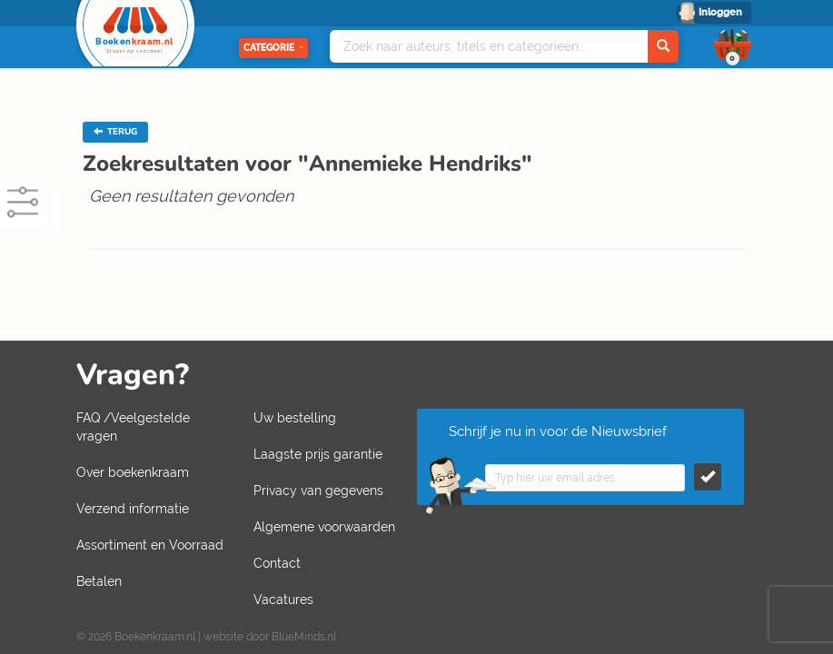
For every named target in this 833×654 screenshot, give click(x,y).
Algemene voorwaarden (324, 527)
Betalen (99, 581)
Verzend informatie (132, 508)
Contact (277, 563)
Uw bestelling (294, 418)
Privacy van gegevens (318, 490)
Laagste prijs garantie (317, 454)
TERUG (115, 131)
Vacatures (283, 599)
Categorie (273, 48)
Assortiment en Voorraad (149, 545)
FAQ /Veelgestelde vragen (133, 427)
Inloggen (720, 12)
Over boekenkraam (132, 472)
